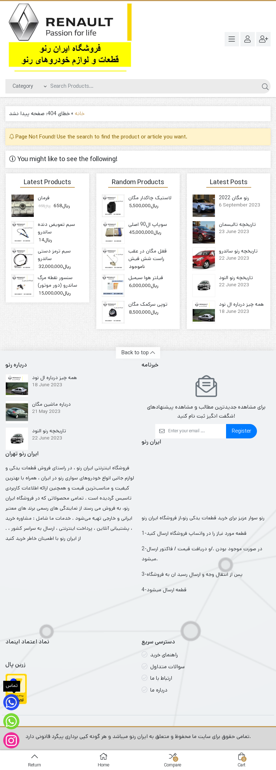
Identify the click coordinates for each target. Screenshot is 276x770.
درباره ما (158, 690)
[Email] (197, 431)
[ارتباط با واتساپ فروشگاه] (11, 721)
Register (241, 431)
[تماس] (11, 702)
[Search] (153, 86)
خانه (79, 113)
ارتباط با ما (161, 678)
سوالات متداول (167, 666)
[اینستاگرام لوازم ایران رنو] (11, 740)
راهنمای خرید (164, 655)
